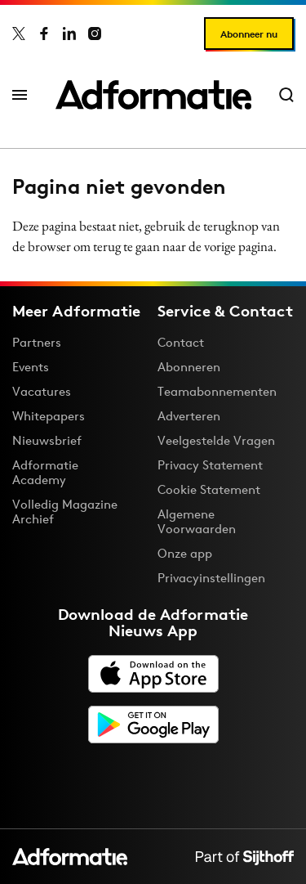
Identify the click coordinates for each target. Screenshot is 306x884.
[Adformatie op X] (18, 33)
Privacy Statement (210, 465)
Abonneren (188, 367)
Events (30, 367)
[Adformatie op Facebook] (44, 33)
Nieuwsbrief (47, 440)
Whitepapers (48, 416)
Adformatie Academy (45, 472)
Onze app (184, 553)
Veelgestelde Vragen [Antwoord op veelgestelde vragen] (216, 440)
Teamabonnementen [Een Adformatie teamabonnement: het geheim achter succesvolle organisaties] (217, 391)
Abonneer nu (248, 34)
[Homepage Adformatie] (153, 94)
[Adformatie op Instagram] (94, 33)
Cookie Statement (208, 489)
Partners (36, 342)
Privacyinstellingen (211, 578)
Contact (180, 342)
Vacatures (41, 391)
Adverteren (188, 416)
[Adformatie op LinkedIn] (69, 33)
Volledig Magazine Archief (65, 511)
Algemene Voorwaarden (196, 521)
